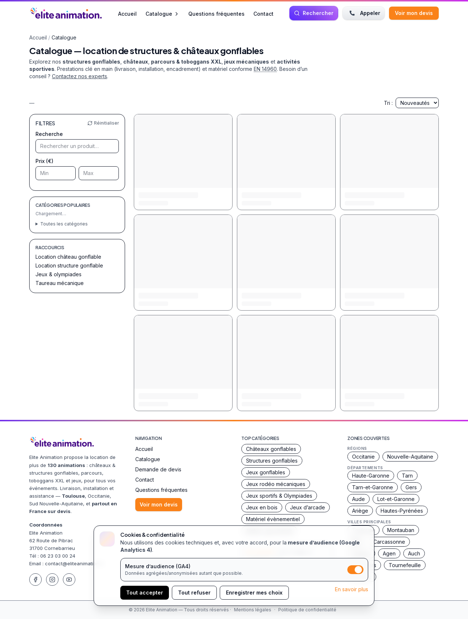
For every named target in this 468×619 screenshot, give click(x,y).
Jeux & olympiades (58, 274)
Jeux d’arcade (307, 507)
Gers (411, 487)
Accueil (127, 13)
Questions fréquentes (216, 13)
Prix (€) (44, 161)
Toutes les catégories (64, 224)
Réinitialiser (103, 123)
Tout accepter (144, 592)
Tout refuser (194, 592)
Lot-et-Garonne (396, 499)
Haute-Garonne (370, 475)
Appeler (363, 13)
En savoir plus (351, 589)
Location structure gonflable (69, 265)
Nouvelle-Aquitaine (410, 456)
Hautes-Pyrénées (402, 511)
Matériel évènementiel (273, 519)
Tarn (407, 475)
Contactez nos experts (79, 76)
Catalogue (163, 14)
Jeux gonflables (265, 472)
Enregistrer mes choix (254, 592)
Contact (263, 13)
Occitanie (363, 456)
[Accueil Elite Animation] (65, 13)
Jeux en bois (262, 507)
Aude (358, 499)
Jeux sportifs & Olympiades (279, 496)
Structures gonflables (272, 460)
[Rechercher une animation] (313, 13)
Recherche (49, 134)
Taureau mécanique (59, 283)
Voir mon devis (414, 13)
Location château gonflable (68, 257)
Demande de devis (158, 469)
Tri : (411, 103)
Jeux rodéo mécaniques (275, 484)
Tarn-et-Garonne (372, 487)
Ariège (360, 511)
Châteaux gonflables (271, 449)
